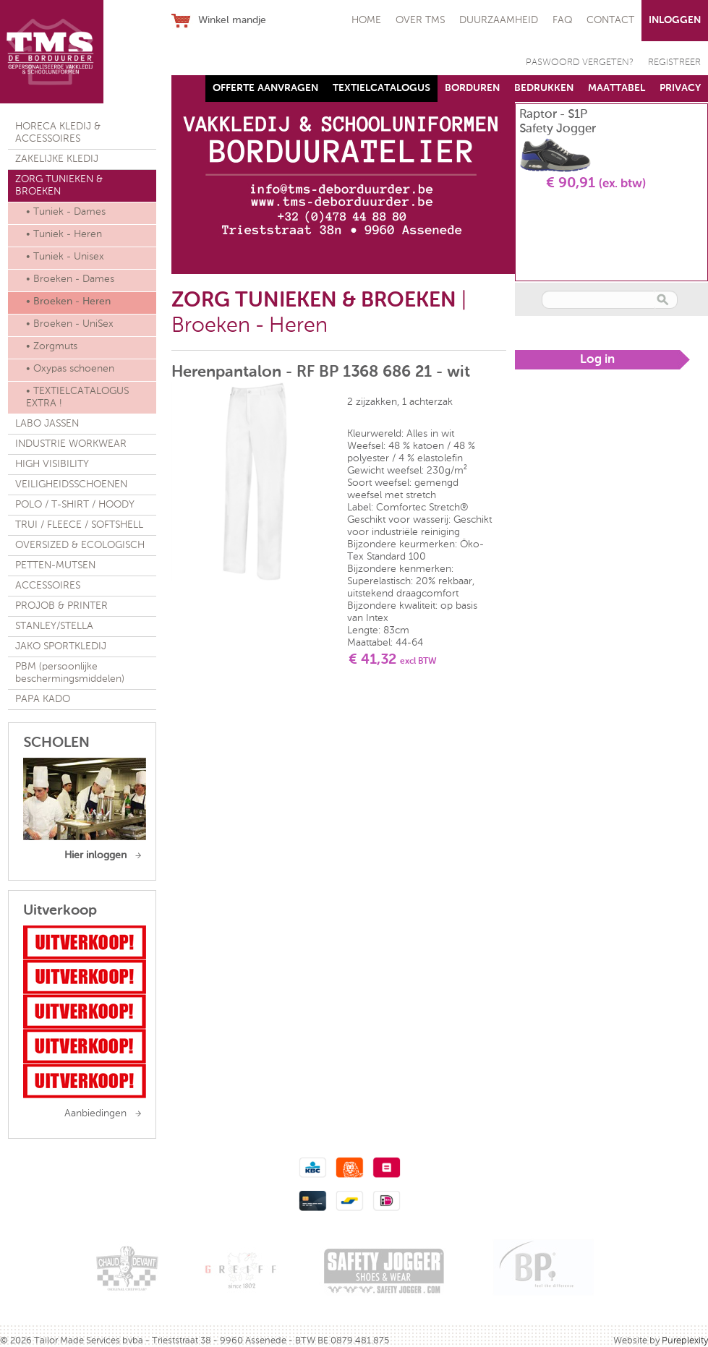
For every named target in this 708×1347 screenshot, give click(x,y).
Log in (597, 360)
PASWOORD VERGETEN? (580, 62)
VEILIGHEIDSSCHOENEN (71, 484)
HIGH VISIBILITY (52, 464)
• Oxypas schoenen (70, 369)
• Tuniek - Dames (66, 212)
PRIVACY (680, 88)
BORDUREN (472, 88)
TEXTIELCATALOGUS (381, 88)
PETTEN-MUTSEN (55, 565)
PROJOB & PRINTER (61, 606)
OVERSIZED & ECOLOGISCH (80, 545)
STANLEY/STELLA (54, 626)
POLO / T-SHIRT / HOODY (75, 505)
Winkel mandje (232, 20)
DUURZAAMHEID (498, 20)
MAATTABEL (616, 88)
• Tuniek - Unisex (65, 257)
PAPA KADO (42, 699)
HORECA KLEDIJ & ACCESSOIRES (58, 132)
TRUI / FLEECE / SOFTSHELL (79, 525)
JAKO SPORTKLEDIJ (60, 646)
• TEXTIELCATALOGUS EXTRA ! (77, 397)
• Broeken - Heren (68, 301)
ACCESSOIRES (47, 586)
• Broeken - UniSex (70, 324)
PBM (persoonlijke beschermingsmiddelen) (69, 673)
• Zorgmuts (51, 346)
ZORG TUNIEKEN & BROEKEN (59, 185)
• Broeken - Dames (70, 279)
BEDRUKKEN (543, 88)
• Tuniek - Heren (64, 234)
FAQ (562, 20)
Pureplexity (685, 1341)
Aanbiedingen (95, 1113)
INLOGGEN (675, 20)
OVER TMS (420, 20)
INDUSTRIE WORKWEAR (71, 444)
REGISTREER (674, 62)
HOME (366, 20)
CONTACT (610, 20)
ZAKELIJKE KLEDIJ (56, 159)
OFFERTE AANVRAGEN (265, 88)
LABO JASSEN (47, 424)
